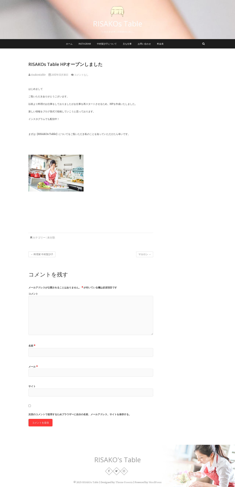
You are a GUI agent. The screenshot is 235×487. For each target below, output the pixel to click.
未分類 (51, 237)
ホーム (69, 43)
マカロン (144, 254)
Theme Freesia (124, 482)
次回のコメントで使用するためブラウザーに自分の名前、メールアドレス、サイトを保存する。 (79, 414)
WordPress (155, 482)
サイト (32, 386)
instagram (85, 43)
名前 (31, 345)
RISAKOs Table (117, 23)
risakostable (37, 74)
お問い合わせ (144, 43)
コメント (33, 293)
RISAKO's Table (117, 460)
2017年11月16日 (58, 74)
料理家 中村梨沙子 (42, 254)
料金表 (160, 43)
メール (33, 366)
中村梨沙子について (107, 43)
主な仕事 (127, 43)
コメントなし (81, 74)
